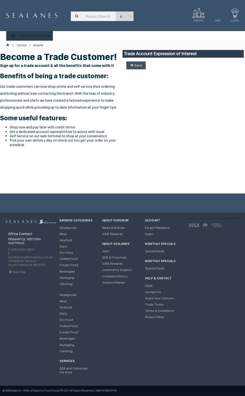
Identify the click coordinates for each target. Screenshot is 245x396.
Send (138, 65)
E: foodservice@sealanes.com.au (30, 255)
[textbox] (99, 16)
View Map (19, 272)
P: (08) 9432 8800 (21, 249)
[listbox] (125, 16)
